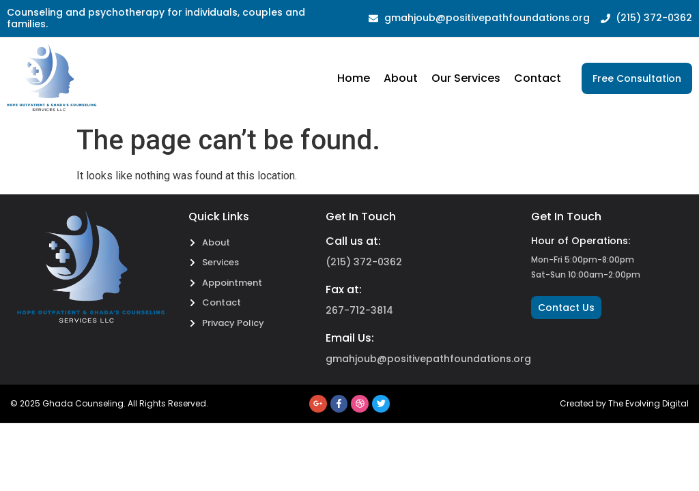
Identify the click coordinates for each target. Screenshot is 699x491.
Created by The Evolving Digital (624, 403)
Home (353, 78)
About (401, 78)
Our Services (465, 78)
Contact (537, 78)
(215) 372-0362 (364, 262)
